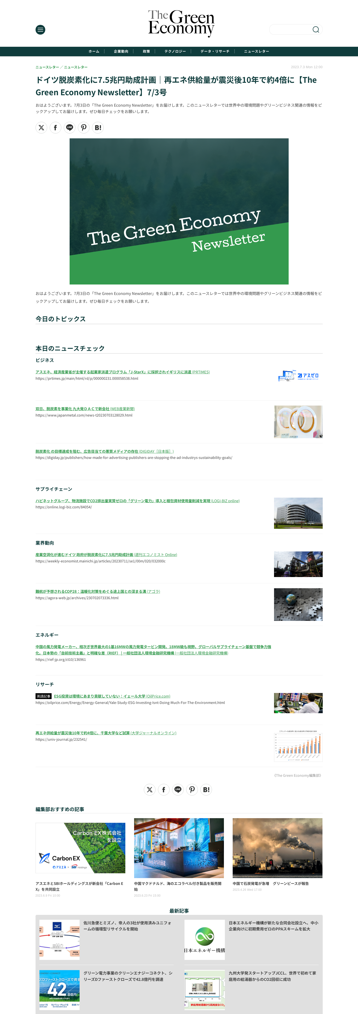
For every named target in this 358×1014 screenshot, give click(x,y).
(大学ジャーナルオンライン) (110, 733)
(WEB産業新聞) (89, 409)
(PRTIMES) (128, 372)
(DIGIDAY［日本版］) (109, 452)
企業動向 (109, 51)
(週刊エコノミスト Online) (111, 555)
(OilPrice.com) (116, 696)
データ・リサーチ (224, 51)
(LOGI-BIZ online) (145, 501)
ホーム (75, 51)
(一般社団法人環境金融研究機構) (153, 650)
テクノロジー (176, 51)
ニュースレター (275, 51)
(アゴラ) (102, 592)
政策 (141, 51)
